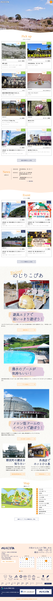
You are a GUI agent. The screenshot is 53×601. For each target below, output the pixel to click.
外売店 (40, 493)
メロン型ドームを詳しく (26, 439)
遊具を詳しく (26, 330)
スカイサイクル (42, 499)
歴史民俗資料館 (42, 511)
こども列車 (41, 497)
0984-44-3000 (6, 555)
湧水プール (41, 509)
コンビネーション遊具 (44, 503)
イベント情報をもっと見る (26, 261)
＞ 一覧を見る (30, 181)
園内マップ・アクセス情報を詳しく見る (26, 519)
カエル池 (41, 489)
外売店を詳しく (42, 474)
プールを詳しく (26, 384)
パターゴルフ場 (42, 505)
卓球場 (40, 507)
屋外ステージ (42, 513)
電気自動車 (41, 501)
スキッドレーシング (43, 495)
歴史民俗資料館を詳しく (17, 474)
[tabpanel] (26, 16)
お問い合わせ (48, 583)
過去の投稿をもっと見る (26, 160)
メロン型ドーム (42, 491)
